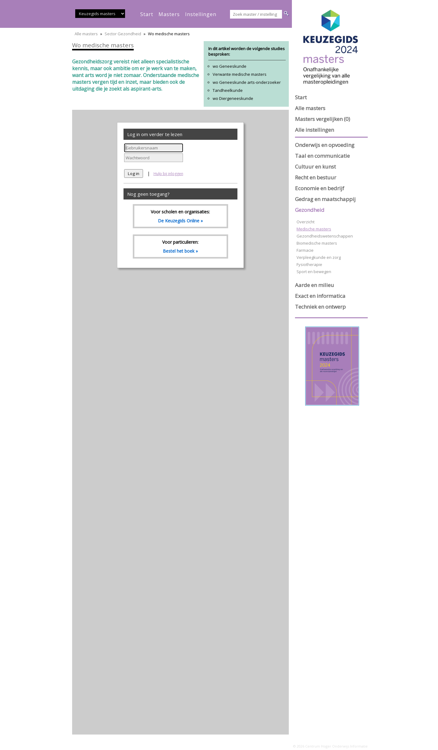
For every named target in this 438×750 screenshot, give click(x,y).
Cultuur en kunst (315, 166)
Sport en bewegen (314, 271)
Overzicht (305, 222)
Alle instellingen (314, 129)
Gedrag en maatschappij (325, 199)
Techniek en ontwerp (320, 306)
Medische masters (314, 229)
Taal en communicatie (322, 155)
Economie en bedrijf (319, 188)
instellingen (200, 14)
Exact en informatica (320, 295)
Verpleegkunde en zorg (319, 257)
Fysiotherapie (309, 264)
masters (169, 14)
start (146, 14)
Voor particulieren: (180, 246)
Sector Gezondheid (123, 33)
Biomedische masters (317, 243)
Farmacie (305, 250)
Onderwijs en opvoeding (324, 144)
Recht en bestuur (315, 177)
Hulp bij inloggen (168, 173)
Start (301, 97)
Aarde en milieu (314, 285)
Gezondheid (309, 209)
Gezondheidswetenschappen (325, 236)
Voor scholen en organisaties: (180, 216)
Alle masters (86, 33)
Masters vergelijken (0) (322, 118)
